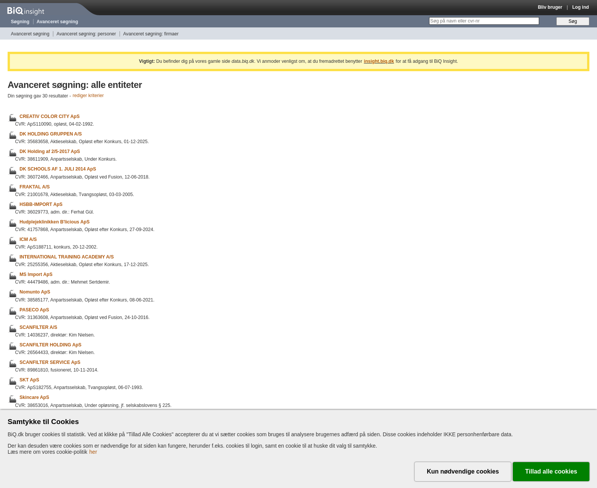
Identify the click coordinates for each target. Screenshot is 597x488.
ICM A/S (28, 239)
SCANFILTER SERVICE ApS (49, 362)
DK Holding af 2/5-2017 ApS (49, 151)
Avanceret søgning (57, 21)
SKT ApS (29, 380)
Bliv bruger (550, 7)
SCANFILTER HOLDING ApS (50, 345)
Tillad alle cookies (551, 471)
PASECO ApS (34, 310)
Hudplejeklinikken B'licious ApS (54, 222)
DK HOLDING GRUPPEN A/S (50, 134)
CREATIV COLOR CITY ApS (49, 116)
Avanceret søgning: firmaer (151, 34)
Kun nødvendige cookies (463, 471)
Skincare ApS (34, 397)
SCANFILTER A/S (38, 327)
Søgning (20, 21)
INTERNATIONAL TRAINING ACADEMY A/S (66, 257)
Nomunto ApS (34, 292)
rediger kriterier (88, 96)
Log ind (580, 7)
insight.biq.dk (379, 61)
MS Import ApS (36, 274)
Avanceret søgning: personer (86, 34)
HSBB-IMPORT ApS (40, 204)
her (93, 452)
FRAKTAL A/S (34, 187)
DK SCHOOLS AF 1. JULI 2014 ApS (57, 169)
